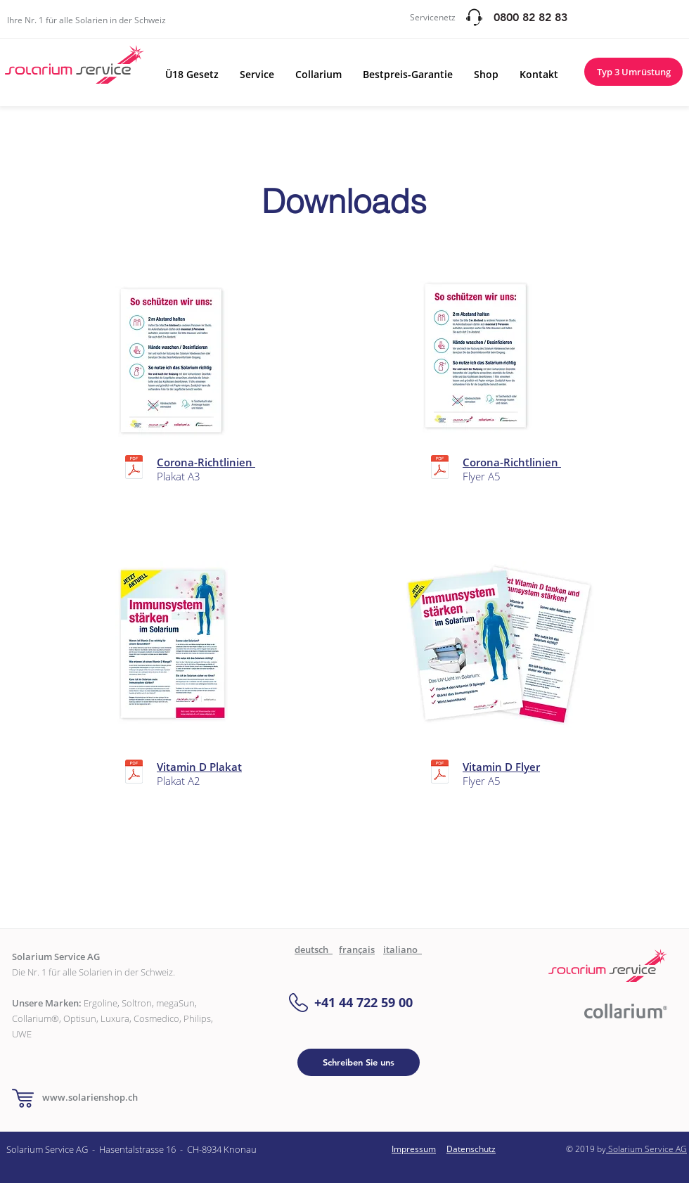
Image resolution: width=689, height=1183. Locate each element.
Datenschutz (471, 1149)
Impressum (414, 1149)
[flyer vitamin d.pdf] (440, 773)
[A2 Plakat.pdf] (134, 773)
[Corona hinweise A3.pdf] (134, 468)
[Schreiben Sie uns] (358, 1062)
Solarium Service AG (646, 1149)
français (357, 949)
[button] (192, 74)
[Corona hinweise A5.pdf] (440, 468)
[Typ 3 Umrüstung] (633, 72)
